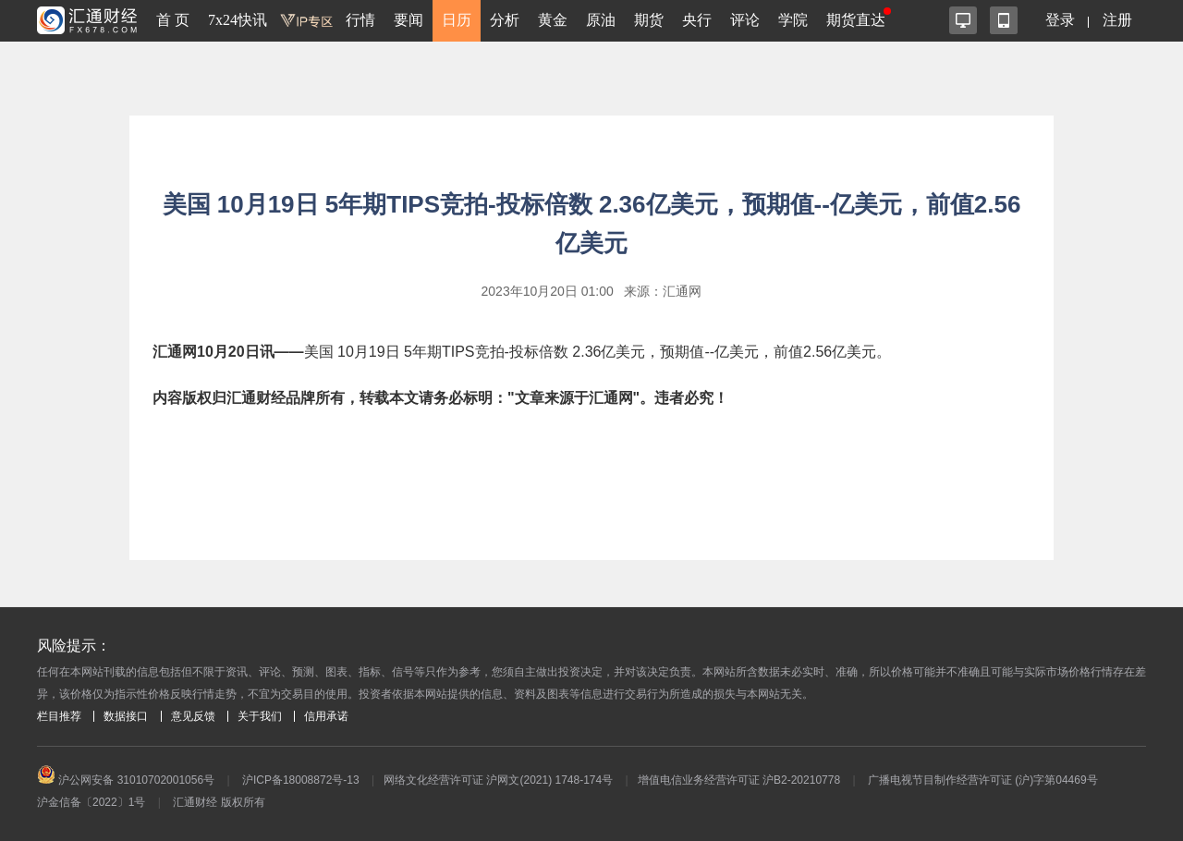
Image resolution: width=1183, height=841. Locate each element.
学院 (793, 20)
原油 (601, 20)
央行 (697, 20)
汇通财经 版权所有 (218, 802)
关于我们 (260, 716)
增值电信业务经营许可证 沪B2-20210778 (739, 780)
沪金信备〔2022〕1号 (91, 802)
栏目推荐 (59, 716)
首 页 (172, 20)
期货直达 (855, 20)
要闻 (408, 20)
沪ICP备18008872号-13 (301, 780)
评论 (745, 20)
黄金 (552, 20)
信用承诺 (326, 716)
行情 (360, 20)
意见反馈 (193, 716)
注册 (1117, 20)
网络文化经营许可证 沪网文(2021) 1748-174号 (498, 780)
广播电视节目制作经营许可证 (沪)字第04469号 (983, 780)
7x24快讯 (237, 20)
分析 (504, 20)
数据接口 (126, 716)
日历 (456, 20)
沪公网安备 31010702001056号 (125, 780)
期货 (649, 20)
